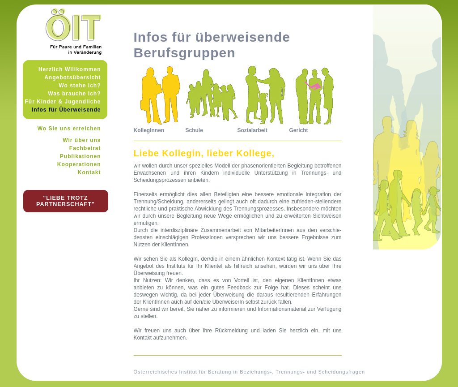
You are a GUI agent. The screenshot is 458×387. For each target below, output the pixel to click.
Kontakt (89, 172)
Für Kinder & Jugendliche (63, 102)
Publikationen (80, 156)
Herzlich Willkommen (69, 69)
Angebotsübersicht (72, 77)
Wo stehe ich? (80, 85)
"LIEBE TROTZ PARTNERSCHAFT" (65, 201)
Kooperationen (79, 164)
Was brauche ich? (74, 93)
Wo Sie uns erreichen (69, 128)
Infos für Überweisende (66, 110)
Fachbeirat (85, 148)
